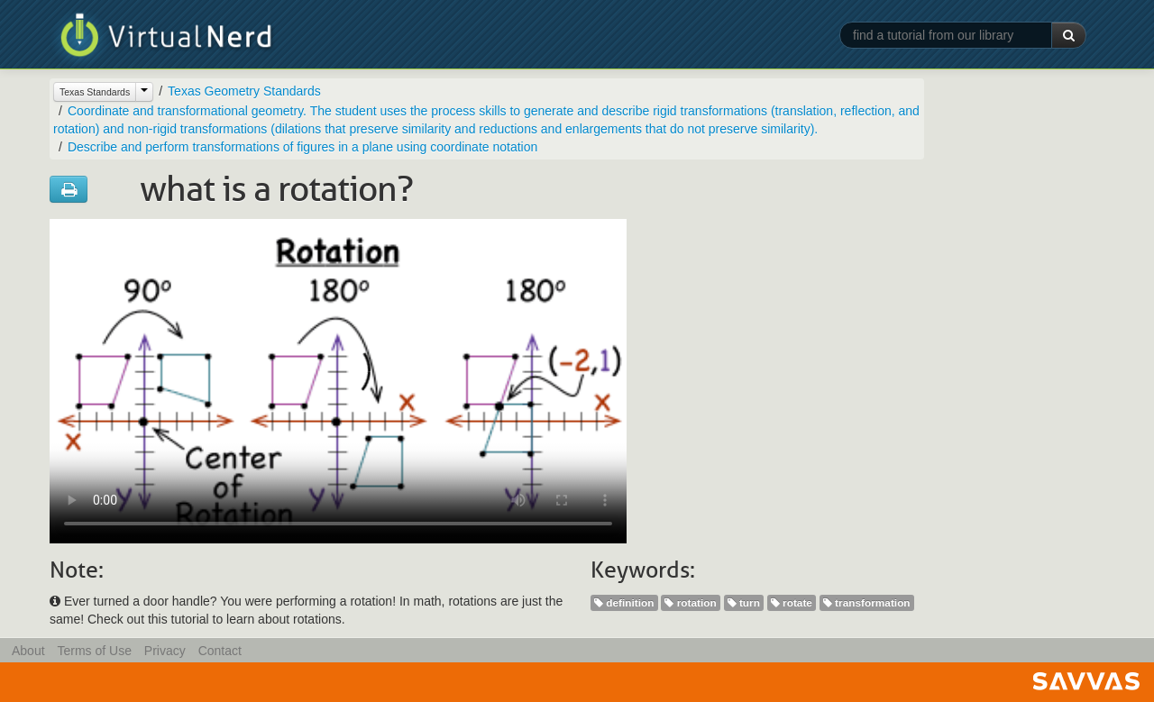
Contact (220, 650)
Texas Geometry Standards (244, 91)
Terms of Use (94, 650)
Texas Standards (95, 92)
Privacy (165, 650)
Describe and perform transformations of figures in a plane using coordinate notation (302, 147)
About (28, 650)
